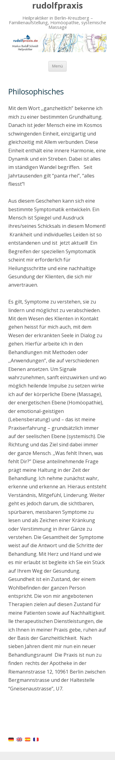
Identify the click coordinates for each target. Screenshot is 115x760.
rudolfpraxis (57, 5)
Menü (57, 66)
